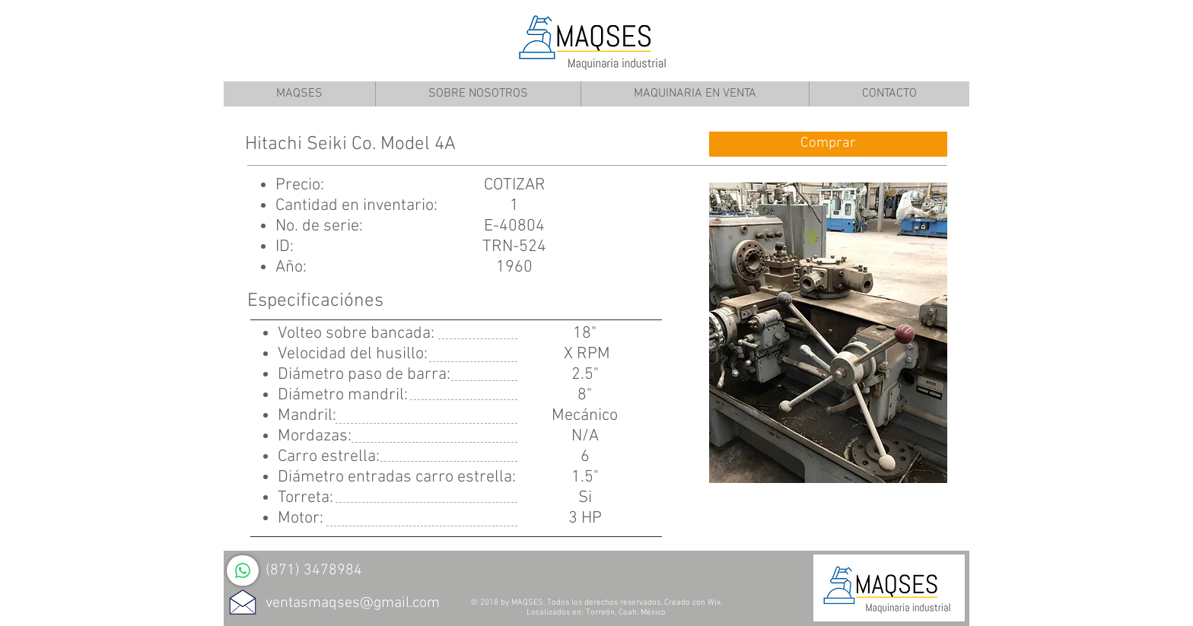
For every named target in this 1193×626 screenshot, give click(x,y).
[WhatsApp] (243, 570)
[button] (828, 333)
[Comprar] (828, 144)
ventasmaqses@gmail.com (353, 603)
